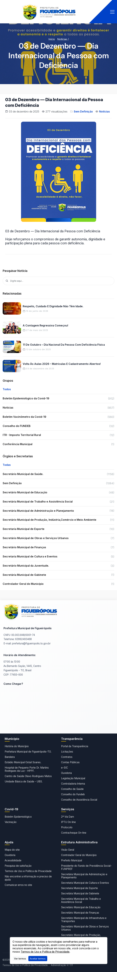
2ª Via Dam (67, 816)
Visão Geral (67, 849)
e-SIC (64, 767)
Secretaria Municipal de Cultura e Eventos (85, 882)
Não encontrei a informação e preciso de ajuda (28, 878)
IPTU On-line (68, 822)
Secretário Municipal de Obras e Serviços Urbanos (85, 928)
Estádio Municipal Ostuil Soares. (23, 762)
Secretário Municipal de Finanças (80, 912)
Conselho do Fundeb (73, 794)
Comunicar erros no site (18, 885)
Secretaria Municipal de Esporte (79, 888)
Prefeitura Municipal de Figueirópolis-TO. (28, 751)
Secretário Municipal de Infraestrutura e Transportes (83, 919)
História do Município (17, 746)
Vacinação (11, 822)
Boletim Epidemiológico (18, 816)
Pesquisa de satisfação (18, 865)
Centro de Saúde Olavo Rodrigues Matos (28, 776)
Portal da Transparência (74, 746)
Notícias (62, 39)
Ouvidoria (66, 773)
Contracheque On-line (73, 832)
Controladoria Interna (73, 783)
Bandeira (10, 757)
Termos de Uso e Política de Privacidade (28, 871)
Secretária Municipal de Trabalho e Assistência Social (81, 900)
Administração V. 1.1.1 (62, 965)
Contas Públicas (70, 762)
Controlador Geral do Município (79, 855)
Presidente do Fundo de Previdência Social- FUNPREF (86, 867)
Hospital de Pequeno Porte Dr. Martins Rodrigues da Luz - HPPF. (27, 769)
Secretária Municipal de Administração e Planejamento (84, 876)
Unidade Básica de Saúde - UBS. (24, 781)
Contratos (66, 757)
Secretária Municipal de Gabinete (80, 893)
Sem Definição (83, 111)
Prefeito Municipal (71, 860)
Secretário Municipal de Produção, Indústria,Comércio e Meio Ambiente (82, 936)
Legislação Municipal (73, 778)
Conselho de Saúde (72, 789)
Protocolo (66, 827)
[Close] (37, 958)
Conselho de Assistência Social (79, 799)
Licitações (67, 751)
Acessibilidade (13, 860)
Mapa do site (12, 849)
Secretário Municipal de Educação (80, 907)
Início (51, 39)
